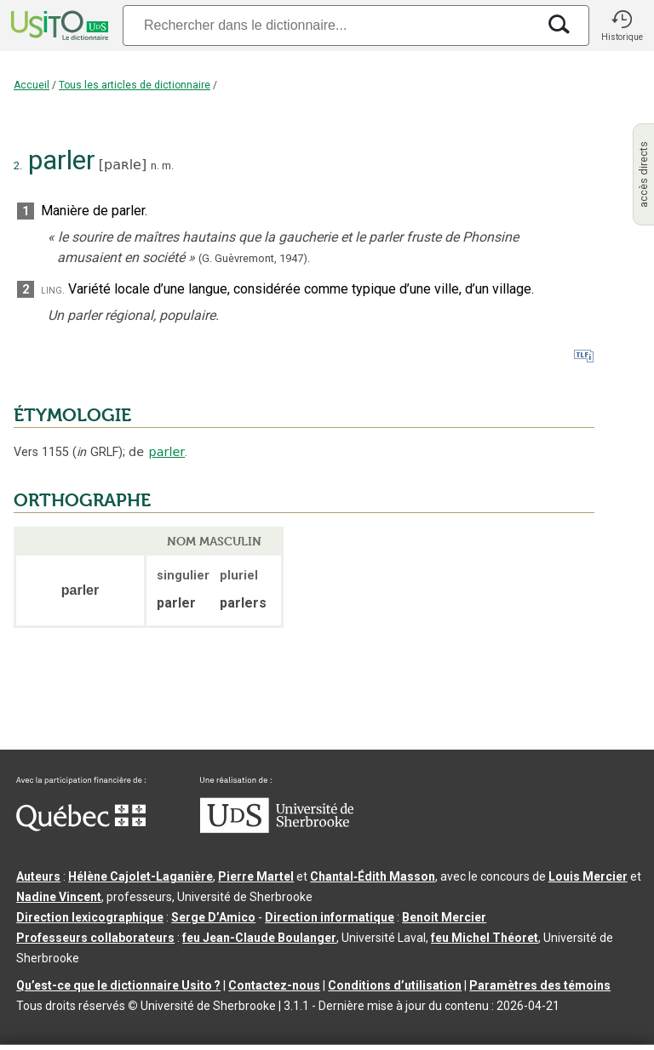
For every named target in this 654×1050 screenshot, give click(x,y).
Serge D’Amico (213, 917)
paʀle (122, 165)
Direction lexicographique (90, 917)
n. (155, 165)
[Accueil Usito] (58, 25)
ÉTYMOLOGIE (72, 415)
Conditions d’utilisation (395, 985)
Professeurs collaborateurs (95, 937)
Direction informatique (329, 917)
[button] (621, 25)
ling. (53, 289)
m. (168, 165)
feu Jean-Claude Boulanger (259, 937)
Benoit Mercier (444, 917)
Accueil (31, 85)
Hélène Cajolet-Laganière (140, 876)
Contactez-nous (274, 985)
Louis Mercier (588, 876)
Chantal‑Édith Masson (372, 876)
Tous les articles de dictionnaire (134, 85)
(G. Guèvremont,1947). (254, 258)
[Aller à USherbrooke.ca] (276, 829)
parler (167, 452)
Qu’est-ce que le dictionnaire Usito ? (118, 985)
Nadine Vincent (58, 897)
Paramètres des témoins (540, 985)
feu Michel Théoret (484, 937)
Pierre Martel (256, 876)
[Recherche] (329, 25)
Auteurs (38, 876)
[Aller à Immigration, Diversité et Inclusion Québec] (81, 827)
